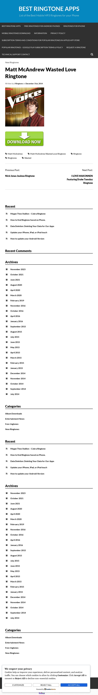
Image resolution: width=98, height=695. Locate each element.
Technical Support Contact (16, 54)
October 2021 (16, 274)
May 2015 (15, 347)
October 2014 (16, 383)
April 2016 (15, 316)
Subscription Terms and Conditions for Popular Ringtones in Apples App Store (41, 40)
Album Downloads (13, 413)
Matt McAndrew (15, 153)
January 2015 (16, 368)
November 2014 (17, 378)
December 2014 (17, 373)
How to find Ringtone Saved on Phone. (28, 220)
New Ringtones (12, 62)
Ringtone (77, 153)
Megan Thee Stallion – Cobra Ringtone (28, 213)
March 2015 (16, 357)
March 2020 (16, 295)
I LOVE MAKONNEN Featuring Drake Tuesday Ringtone (80, 179)
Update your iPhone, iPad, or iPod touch (28, 232)
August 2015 (16, 331)
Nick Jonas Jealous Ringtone (20, 175)
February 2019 (17, 300)
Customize (18, 685)
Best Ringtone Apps (49, 8)
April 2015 (15, 352)
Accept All (74, 685)
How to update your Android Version (27, 238)
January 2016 (16, 321)
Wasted (27, 158)
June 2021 (15, 279)
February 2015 (17, 363)
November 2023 (17, 269)
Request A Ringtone (76, 47)
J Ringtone (18, 83)
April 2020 (15, 290)
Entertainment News (14, 418)
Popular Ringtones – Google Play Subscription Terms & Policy (32, 47)
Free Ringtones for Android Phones (42, 26)
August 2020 (16, 285)
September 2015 (18, 326)
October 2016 (16, 311)
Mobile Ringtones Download (16, 33)
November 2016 (17, 305)
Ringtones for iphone (74, 26)
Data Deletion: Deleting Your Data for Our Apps (32, 226)
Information (40, 33)
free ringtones (11, 424)
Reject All (46, 685)
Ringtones (12, 158)
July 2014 (14, 394)
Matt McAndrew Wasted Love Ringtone (48, 153)
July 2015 (14, 337)
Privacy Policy (58, 33)
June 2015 (15, 342)
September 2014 (18, 389)
